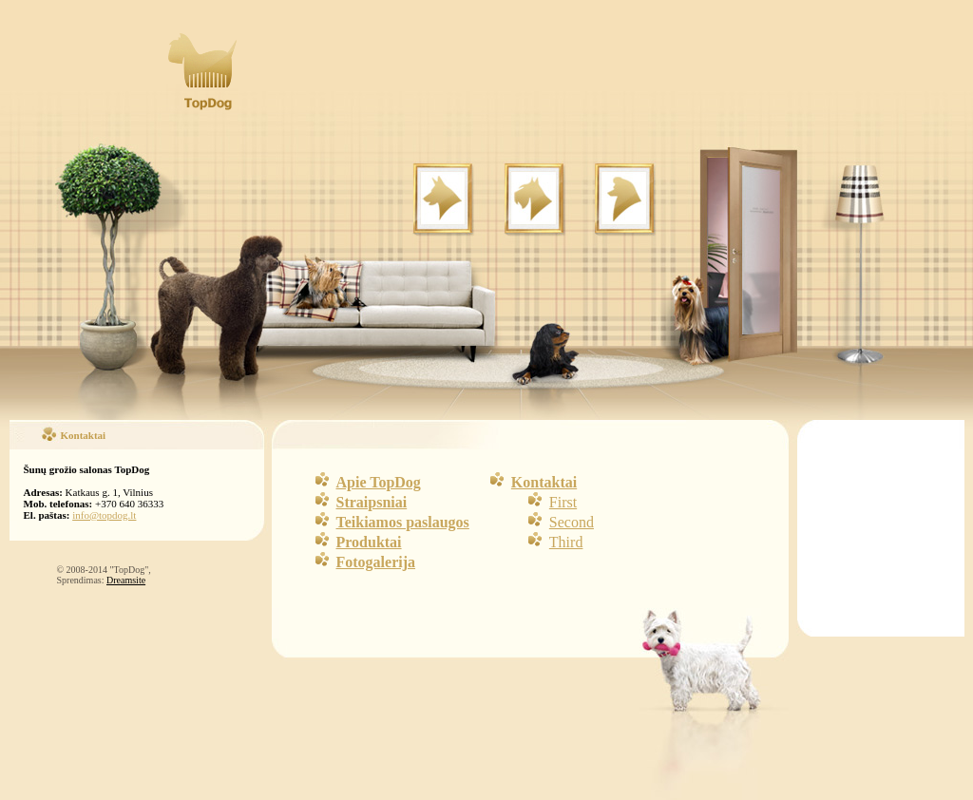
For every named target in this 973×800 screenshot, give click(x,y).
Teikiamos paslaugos (402, 522)
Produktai (369, 542)
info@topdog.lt (104, 515)
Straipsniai (372, 502)
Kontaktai (544, 482)
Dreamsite (125, 580)
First (563, 502)
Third (566, 542)
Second (571, 522)
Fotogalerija (376, 562)
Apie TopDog (378, 482)
